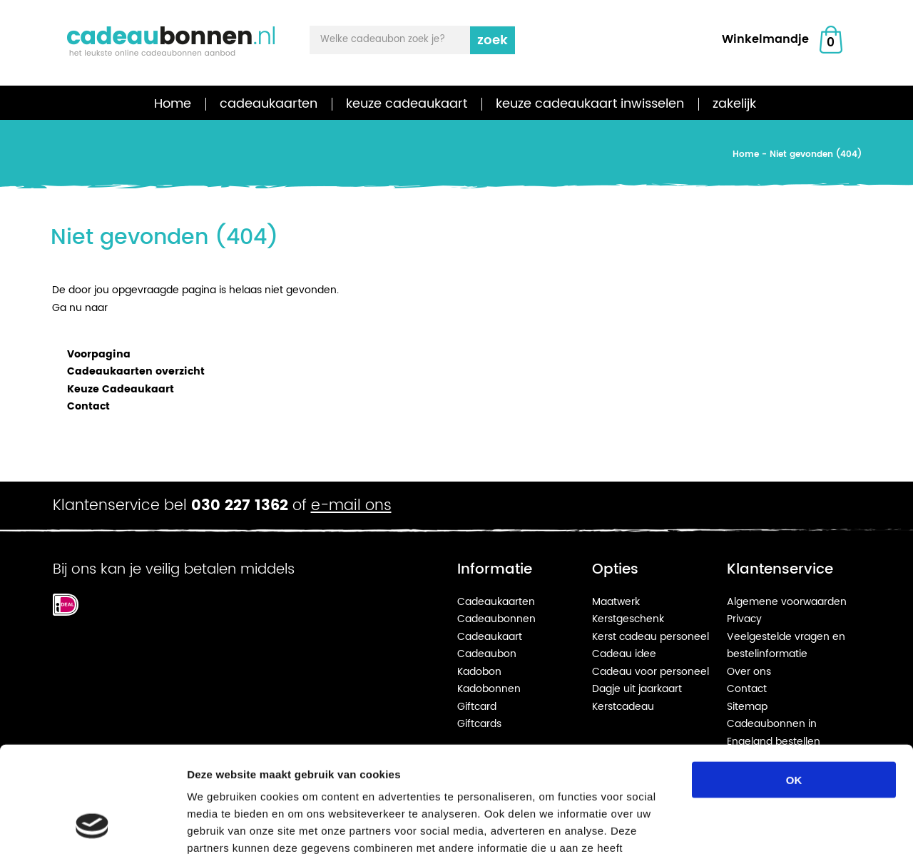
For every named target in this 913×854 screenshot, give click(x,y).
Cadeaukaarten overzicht (136, 371)
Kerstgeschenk (628, 619)
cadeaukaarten (268, 103)
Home (172, 103)
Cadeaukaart (489, 637)
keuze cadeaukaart (406, 103)
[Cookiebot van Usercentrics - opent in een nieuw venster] (92, 826)
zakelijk (734, 103)
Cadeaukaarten (496, 602)
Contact (88, 406)
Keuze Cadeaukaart (120, 389)
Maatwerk (616, 602)
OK (794, 683)
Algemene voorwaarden (787, 602)
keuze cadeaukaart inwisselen (590, 103)
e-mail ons (351, 506)
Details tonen (771, 826)
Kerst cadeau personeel (650, 637)
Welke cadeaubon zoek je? (382, 39)
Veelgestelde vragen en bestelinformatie (786, 646)
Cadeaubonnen (496, 619)
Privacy (744, 619)
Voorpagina (99, 354)
